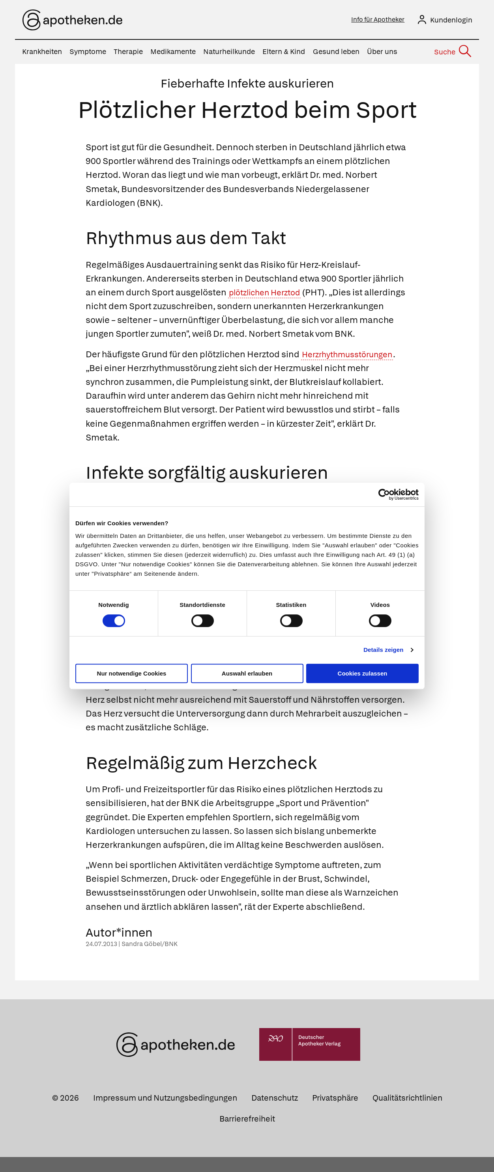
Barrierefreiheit (247, 1134)
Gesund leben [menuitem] (336, 53)
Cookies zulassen (362, 673)
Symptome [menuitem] (87, 53)
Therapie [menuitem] (128, 53)
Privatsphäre (335, 1113)
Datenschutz (274, 1113)
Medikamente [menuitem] (173, 53)
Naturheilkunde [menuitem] (229, 53)
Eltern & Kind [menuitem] (283, 53)
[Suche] (452, 53)
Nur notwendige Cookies (132, 673)
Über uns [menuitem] (382, 53)
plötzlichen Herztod (269, 293)
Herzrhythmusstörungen (352, 369)
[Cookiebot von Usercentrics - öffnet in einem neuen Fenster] (384, 494)
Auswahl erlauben (247, 673)
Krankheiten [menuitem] (42, 53)
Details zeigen (383, 649)
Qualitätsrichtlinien (407, 1113)
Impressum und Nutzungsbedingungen (165, 1113)
